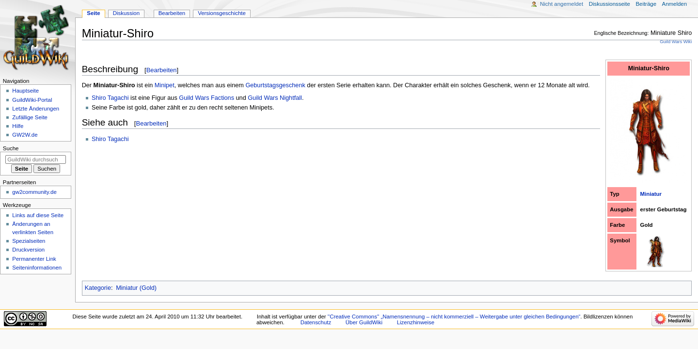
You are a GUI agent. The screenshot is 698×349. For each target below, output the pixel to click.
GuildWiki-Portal (32, 100)
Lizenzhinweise (415, 322)
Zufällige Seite (30, 117)
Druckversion (28, 250)
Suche (11, 148)
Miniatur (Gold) (136, 288)
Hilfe (17, 126)
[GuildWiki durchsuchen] (35, 159)
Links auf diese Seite (37, 215)
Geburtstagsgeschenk (275, 85)
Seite (93, 13)
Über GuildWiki (364, 322)
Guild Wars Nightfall (275, 98)
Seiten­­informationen (37, 267)
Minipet (164, 85)
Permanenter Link (34, 259)
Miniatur (651, 194)
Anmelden (674, 4)
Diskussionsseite (609, 4)
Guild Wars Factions (206, 98)
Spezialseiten (28, 241)
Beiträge (645, 4)
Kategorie (98, 288)
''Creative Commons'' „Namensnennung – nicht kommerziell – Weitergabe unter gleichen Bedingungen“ (454, 316)
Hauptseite (25, 91)
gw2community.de (34, 192)
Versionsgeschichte (222, 13)
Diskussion (126, 13)
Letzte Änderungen (35, 108)
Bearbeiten (161, 70)
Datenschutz (316, 322)
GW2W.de (24, 135)
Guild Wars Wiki (676, 41)
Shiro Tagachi (110, 98)
